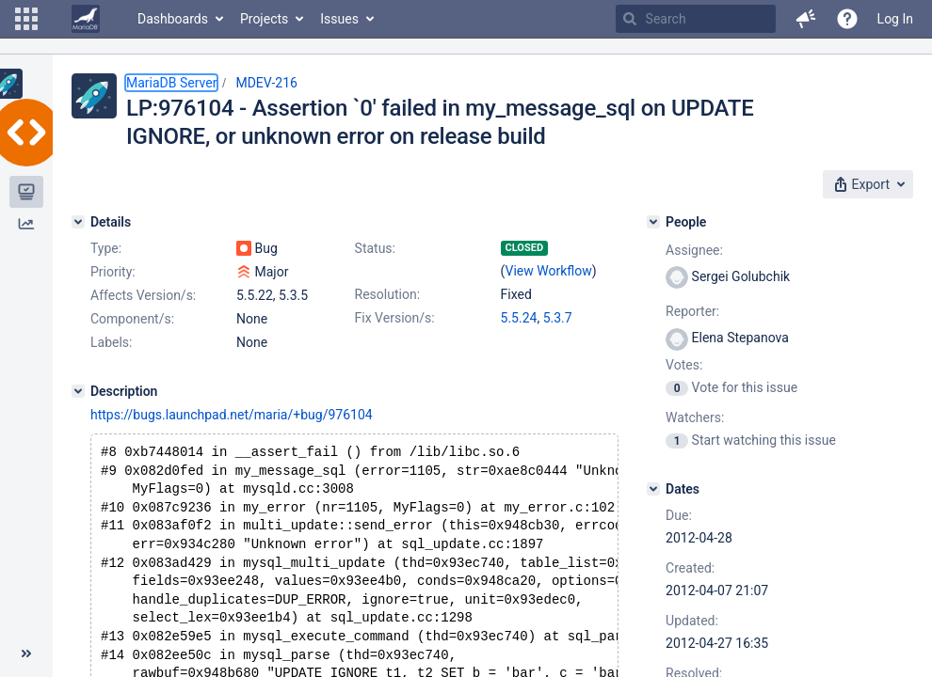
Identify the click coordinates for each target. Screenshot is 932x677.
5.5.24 (519, 317)
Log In (895, 18)
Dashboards (172, 18)
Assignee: (694, 250)
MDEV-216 (266, 82)
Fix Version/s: (395, 317)
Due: (679, 515)
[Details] (78, 221)
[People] (653, 221)
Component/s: (132, 318)
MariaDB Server (171, 82)
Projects (264, 18)
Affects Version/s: (143, 295)
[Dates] (653, 489)
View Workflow (549, 270)
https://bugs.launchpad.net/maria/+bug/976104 (231, 414)
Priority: (113, 271)
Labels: (111, 342)
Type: (105, 248)
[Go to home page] (85, 19)
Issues (339, 18)
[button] (26, 19)
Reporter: (692, 311)
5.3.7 (557, 317)
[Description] (78, 391)
